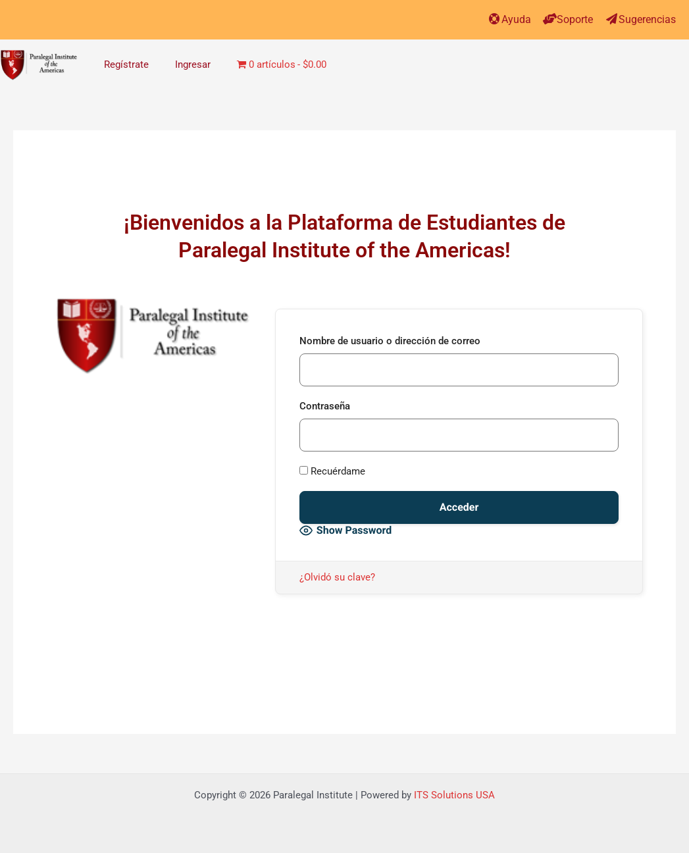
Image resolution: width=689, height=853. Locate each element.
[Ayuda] (494, 18)
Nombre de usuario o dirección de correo (389, 341)
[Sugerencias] (611, 18)
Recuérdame (332, 471)
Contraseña (324, 406)
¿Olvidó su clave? (337, 577)
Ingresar (193, 64)
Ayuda (516, 19)
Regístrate (126, 64)
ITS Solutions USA (454, 795)
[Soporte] (549, 18)
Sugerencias (647, 19)
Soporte (575, 19)
